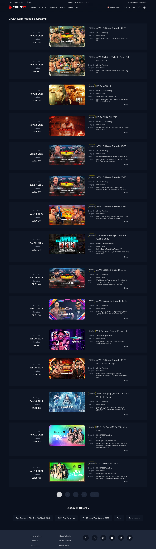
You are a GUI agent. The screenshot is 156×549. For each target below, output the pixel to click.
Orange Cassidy (101, 313)
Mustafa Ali (100, 254)
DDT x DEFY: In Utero (107, 463)
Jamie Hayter (117, 283)
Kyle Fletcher (100, 161)
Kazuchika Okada (116, 375)
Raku (119, 518)
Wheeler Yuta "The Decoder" (112, 285)
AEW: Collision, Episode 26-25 (111, 177)
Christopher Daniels (103, 375)
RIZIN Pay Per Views (66, 518)
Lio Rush (106, 343)
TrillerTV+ (53, 7)
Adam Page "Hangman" (114, 374)
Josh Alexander (114, 189)
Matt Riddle (117, 252)
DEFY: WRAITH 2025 (106, 117)
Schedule (42, 7)
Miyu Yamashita (101, 447)
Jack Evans (109, 99)
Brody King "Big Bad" (112, 187)
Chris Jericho (100, 374)
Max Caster (121, 38)
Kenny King (100, 252)
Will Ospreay (113, 311)
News (70, 7)
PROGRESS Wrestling (104, 91)
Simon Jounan (135, 518)
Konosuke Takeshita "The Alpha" (110, 408)
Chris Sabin (100, 341)
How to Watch (36, 536)
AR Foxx (120, 216)
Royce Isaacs (101, 129)
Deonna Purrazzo (102, 311)
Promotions (35, 545)
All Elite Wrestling (102, 33)
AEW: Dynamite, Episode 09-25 (111, 301)
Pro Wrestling (101, 35)
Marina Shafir (100, 127)
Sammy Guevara (111, 216)
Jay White (99, 283)
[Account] (144, 7)
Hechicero (123, 189)
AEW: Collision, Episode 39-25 (111, 146)
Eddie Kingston (110, 159)
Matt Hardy (125, 252)
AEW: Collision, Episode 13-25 (111, 270)
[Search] (139, 7)
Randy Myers (118, 99)
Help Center (64, 545)
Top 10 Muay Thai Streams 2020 (96, 518)
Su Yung (118, 127)
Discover (32, 7)
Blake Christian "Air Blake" (111, 218)
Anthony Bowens (110, 38)
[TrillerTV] (17, 7)
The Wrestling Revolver (104, 336)
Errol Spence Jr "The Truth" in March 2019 (32, 518)
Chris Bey (117, 341)
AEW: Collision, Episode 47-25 (111, 28)
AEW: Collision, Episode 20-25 (111, 206)
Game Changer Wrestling (105, 243)
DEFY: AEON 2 (103, 86)
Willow (62, 7)
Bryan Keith (100, 38)
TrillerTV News (65, 541)
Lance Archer (116, 409)
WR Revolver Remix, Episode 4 (111, 331)
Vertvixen (105, 101)
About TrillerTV (65, 536)
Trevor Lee (108, 252)
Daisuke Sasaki (119, 478)
